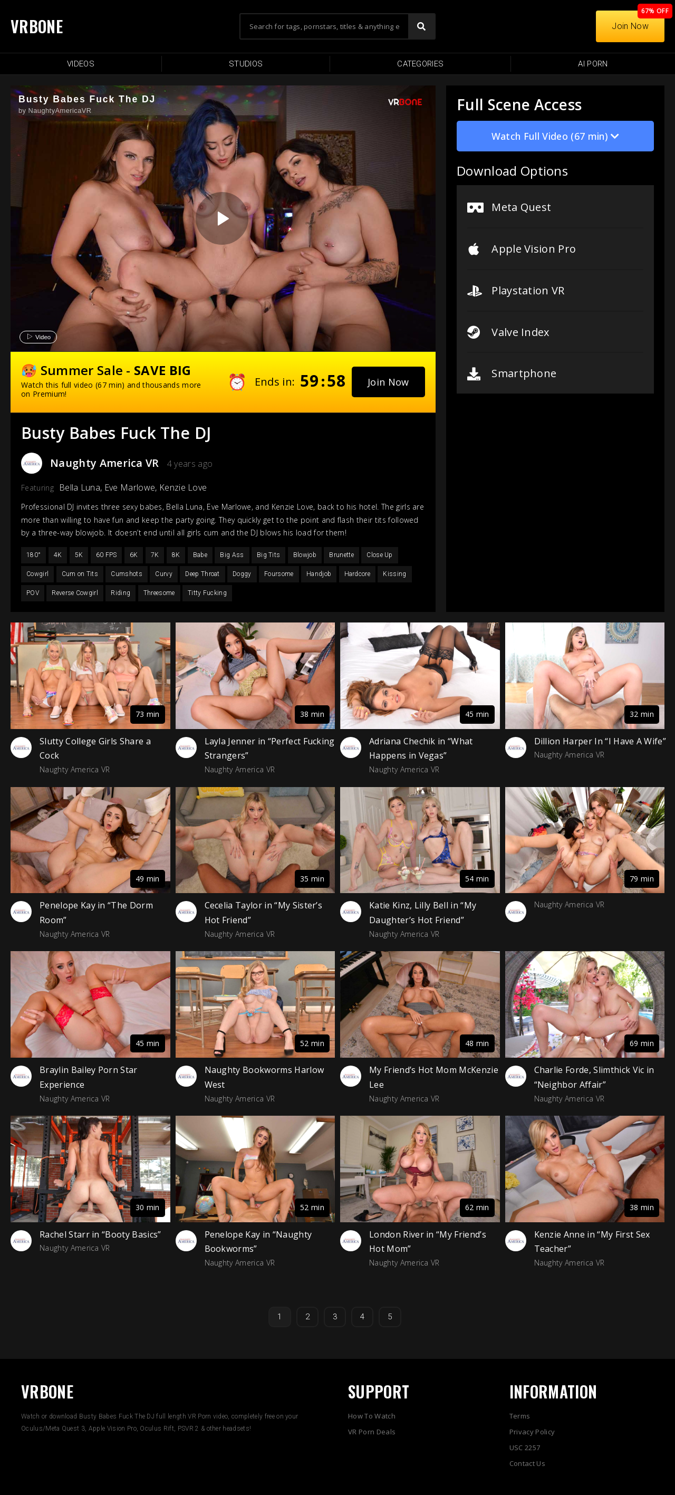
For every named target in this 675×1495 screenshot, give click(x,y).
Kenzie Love (183, 487)
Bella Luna (79, 487)
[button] (388, 382)
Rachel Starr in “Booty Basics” (100, 1234)
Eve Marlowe (130, 487)
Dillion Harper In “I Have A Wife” (600, 741)
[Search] (421, 26)
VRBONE (37, 26)
